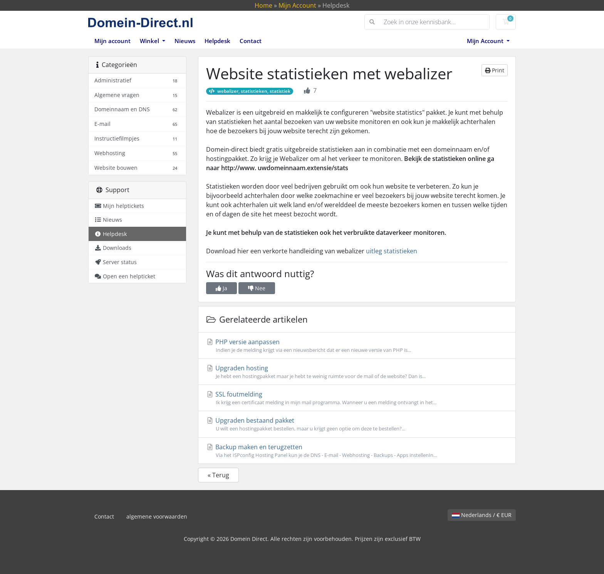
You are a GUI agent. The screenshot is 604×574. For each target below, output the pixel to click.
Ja (221, 288)
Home (263, 5)
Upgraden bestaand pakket (357, 424)
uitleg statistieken (391, 251)
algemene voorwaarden (156, 516)
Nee (256, 288)
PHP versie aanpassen (357, 346)
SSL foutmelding (357, 398)
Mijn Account (297, 5)
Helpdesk (217, 41)
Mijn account (112, 41)
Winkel (150, 41)
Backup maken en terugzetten (357, 451)
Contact (251, 41)
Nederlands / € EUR (482, 515)
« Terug (218, 475)
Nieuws (184, 41)
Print (494, 70)
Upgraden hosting (357, 372)
